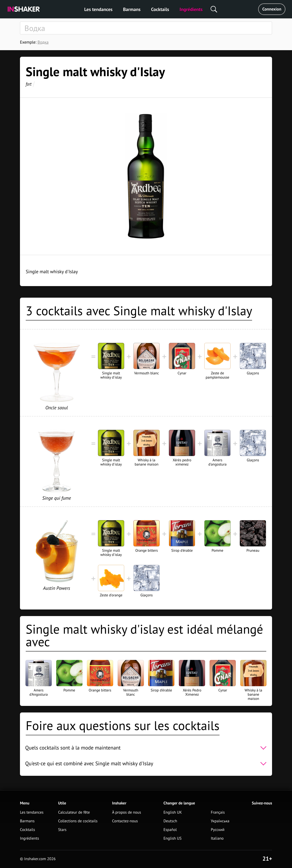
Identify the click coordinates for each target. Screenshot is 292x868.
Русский (218, 829)
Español (170, 829)
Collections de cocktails (77, 821)
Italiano (217, 838)
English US (173, 838)
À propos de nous (126, 812)
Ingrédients (191, 9)
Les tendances (98, 9)
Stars (62, 829)
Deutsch (170, 821)
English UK (173, 812)
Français (218, 812)
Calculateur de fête (74, 812)
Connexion (271, 9)
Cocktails (160, 9)
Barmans (131, 9)
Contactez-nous (125, 821)
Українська (220, 821)
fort (29, 84)
